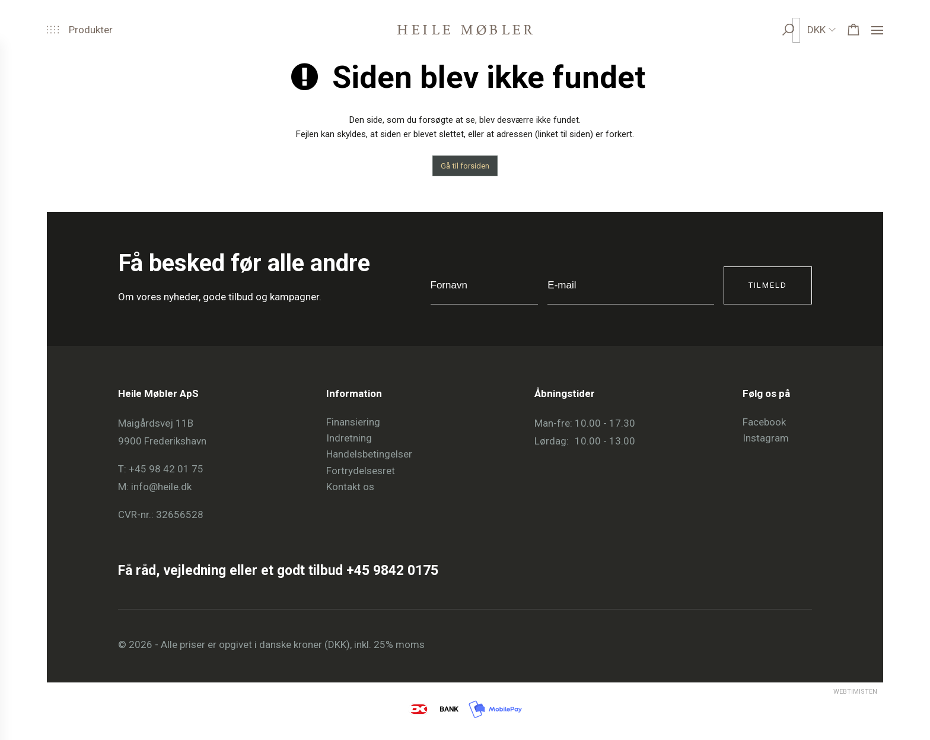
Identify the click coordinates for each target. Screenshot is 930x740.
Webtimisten (833, 691)
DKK (816, 30)
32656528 (179, 514)
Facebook (764, 422)
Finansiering (353, 422)
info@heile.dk (161, 487)
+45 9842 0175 (392, 571)
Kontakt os (350, 487)
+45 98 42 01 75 (166, 469)
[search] (799, 30)
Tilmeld (768, 285)
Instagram (766, 438)
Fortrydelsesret (360, 471)
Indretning (349, 438)
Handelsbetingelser (369, 454)
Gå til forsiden (465, 165)
